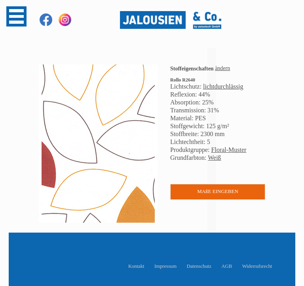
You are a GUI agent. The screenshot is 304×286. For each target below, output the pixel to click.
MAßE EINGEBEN (217, 191)
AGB (226, 266)
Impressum (165, 266)
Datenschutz (199, 266)
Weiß (214, 157)
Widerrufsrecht (257, 266)
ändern (222, 68)
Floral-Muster (229, 149)
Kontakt (136, 266)
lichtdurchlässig (223, 86)
